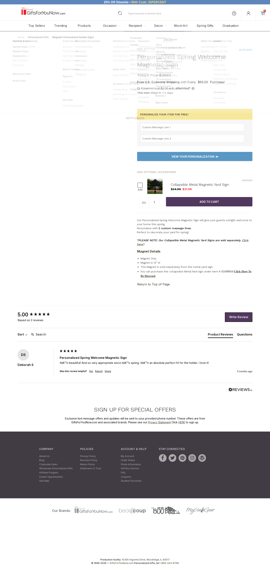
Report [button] (99, 371)
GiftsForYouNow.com (121, 563)
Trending (60, 26)
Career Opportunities (51, 476)
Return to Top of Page (153, 284)
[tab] (220, 335)
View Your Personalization (195, 156)
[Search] (45, 334)
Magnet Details (148, 251)
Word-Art (180, 26)
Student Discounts (131, 481)
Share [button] (108, 371)
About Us (44, 456)
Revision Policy (88, 460)
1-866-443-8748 (169, 563)
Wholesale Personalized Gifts (56, 468)
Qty (144, 202)
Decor (158, 26)
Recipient (135, 26)
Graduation (231, 26)
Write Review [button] (238, 317)
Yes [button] (91, 371)
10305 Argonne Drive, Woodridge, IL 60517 (146, 559)
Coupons (126, 476)
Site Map (44, 481)
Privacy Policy (88, 456)
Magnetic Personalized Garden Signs (73, 37)
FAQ (123, 472)
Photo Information (131, 464)
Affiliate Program (48, 472)
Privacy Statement (159, 422)
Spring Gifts (205, 26)
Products (84, 26)
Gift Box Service (130, 468)
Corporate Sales (48, 464)
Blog (41, 460)
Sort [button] (23, 334)
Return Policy (87, 464)
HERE (181, 422)
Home (21, 37)
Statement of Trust (90, 468)
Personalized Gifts (38, 37)
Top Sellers (36, 26)
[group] (38, 314)
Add (140, 189)
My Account (127, 456)
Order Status (128, 460)
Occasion (109, 26)
